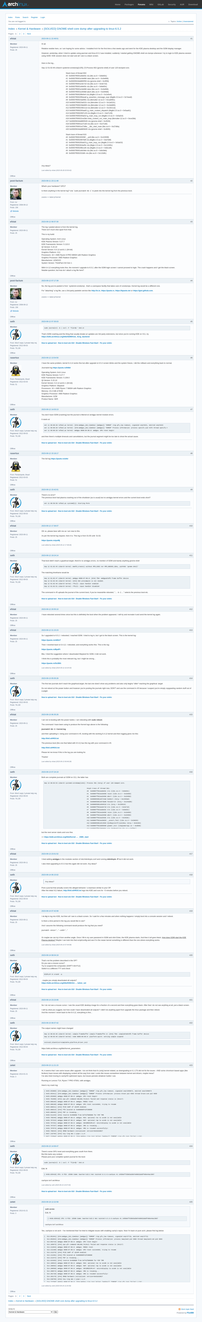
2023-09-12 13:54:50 (50, 358)
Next (29, 34)
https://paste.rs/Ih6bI (62, 368)
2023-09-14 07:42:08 (50, 911)
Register (34, 17)
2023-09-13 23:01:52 (50, 854)
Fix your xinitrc (106, 343)
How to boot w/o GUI (66, 343)
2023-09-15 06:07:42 (50, 1023)
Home (117, 4)
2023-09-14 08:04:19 (50, 955)
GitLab (161, 4)
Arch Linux (15, 4)
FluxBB (190, 1313)
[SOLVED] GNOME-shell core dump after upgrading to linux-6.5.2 (82, 28)
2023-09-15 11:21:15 (50, 1065)
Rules (17, 17)
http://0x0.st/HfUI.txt (50, 738)
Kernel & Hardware (29, 28)
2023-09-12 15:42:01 (50, 490)
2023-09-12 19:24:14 (50, 555)
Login (43, 17)
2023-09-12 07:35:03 (50, 321)
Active (179, 21)
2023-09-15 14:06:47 (50, 1146)
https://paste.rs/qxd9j (51, 540)
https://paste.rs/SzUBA (51, 663)
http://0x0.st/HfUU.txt (51, 748)
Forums (141, 4)
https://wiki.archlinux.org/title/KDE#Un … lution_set (64, 983)
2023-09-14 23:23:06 (50, 1000)
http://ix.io (95, 291)
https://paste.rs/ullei (59, 459)
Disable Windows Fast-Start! (87, 343)
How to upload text (49, 343)
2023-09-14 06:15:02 (50, 875)
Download (193, 4)
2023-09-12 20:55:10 (50, 609)
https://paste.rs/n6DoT (51, 640)
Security (172, 4)
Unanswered (188, 21)
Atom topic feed (187, 1309)
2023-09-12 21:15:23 (50, 630)
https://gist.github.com (143, 291)
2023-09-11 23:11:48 (50, 181)
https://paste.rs (107, 291)
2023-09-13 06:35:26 (50, 714)
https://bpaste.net (122, 291)
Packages (129, 4)
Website (16, 211)
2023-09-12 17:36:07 (50, 526)
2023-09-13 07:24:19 (50, 772)
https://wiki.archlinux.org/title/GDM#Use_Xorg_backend (65, 337)
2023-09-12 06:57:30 (50, 222)
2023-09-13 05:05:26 (50, 678)
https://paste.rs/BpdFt (51, 649)
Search (25, 17)
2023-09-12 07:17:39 (50, 281)
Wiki (151, 4)
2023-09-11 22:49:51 (50, 38)
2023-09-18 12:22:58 (50, 1202)
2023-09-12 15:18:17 (50, 453)
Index (10, 17)
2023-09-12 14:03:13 (50, 409)
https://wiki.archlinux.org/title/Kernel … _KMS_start (66, 837)
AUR (182, 4)
